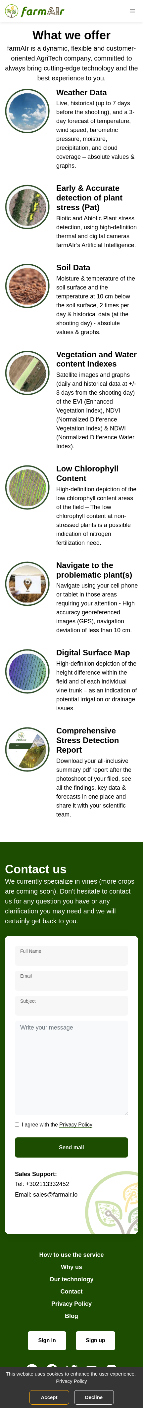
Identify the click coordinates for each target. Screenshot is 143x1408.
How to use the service (71, 1255)
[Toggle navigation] (132, 11)
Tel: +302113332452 (42, 1184)
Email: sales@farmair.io (46, 1194)
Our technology (71, 1279)
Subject (28, 1001)
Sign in (47, 1340)
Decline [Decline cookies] (94, 1397)
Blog (71, 1316)
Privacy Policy (75, 1124)
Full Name (30, 951)
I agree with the (57, 1125)
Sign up (95, 1340)
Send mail (71, 1147)
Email (26, 976)
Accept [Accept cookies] (49, 1397)
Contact (72, 1291)
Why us (71, 1267)
